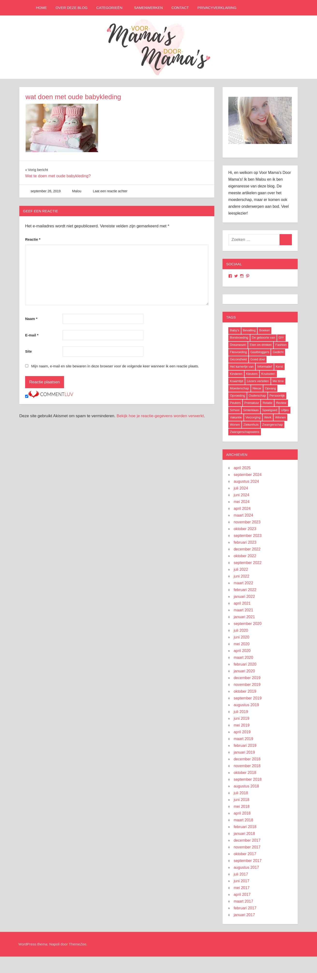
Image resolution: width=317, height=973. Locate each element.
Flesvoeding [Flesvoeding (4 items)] (238, 352)
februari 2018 (245, 827)
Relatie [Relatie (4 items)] (267, 403)
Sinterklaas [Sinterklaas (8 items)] (251, 410)
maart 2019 (243, 739)
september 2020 (248, 624)
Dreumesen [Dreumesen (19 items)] (238, 345)
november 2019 (247, 685)
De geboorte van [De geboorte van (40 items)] (263, 337)
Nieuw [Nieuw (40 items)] (256, 388)
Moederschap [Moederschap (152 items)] (239, 388)
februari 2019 (245, 745)
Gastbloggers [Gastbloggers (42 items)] (260, 352)
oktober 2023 (245, 529)
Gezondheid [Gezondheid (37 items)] (238, 359)
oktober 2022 (245, 556)
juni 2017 (241, 881)
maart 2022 (243, 583)
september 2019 (248, 698)
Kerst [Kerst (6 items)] (279, 366)
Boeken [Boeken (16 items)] (264, 330)
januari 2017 (244, 915)
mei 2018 (242, 806)
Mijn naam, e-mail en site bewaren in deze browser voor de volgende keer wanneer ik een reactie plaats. (115, 366)
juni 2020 (241, 637)
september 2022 (248, 563)
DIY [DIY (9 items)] (281, 337)
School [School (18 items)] (234, 410)
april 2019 (242, 732)
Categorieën (111, 8)
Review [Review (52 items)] (281, 403)
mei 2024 (242, 502)
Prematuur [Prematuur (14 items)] (251, 403)
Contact (180, 8)
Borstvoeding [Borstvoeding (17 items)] (239, 337)
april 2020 (242, 651)
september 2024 (248, 475)
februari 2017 (245, 908)
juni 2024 (241, 495)
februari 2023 (245, 542)
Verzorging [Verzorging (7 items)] (252, 417)
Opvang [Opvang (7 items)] (270, 388)
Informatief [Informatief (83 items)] (264, 366)
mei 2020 (242, 644)
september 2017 (248, 861)
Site (28, 351)
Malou (76, 191)
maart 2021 (243, 610)
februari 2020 (245, 664)
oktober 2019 (245, 691)
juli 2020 (241, 630)
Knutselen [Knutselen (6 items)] (268, 374)
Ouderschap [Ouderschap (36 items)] (257, 395)
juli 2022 (241, 569)
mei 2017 (242, 888)
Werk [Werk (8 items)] (267, 417)
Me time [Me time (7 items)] (278, 381)
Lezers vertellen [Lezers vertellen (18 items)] (258, 381)
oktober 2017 (245, 854)
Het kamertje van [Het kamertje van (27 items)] (241, 366)
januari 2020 (244, 671)
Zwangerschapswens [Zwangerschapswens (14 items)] (244, 432)
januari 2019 (244, 752)
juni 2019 (241, 718)
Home (41, 8)
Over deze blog (72, 8)
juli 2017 (241, 874)
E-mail (31, 335)
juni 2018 (241, 800)
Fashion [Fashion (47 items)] (281, 345)
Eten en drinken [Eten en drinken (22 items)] (261, 345)
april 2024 (242, 508)
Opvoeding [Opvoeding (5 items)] (237, 395)
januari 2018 (244, 834)
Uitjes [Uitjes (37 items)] (285, 410)
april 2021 (242, 603)
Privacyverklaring (216, 8)
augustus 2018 (246, 786)
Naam (31, 319)
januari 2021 (244, 617)
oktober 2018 (245, 773)
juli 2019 (241, 712)
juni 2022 (241, 576)
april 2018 (242, 813)
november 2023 (247, 522)
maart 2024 (243, 515)
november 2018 (247, 766)
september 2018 (248, 779)
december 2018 (247, 759)
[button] (62, 128)
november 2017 (247, 847)
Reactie (32, 239)
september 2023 (248, 536)
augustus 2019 (246, 705)
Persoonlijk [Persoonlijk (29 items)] (277, 395)
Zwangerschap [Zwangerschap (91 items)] (272, 424)
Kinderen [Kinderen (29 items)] (236, 374)
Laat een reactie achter (110, 191)
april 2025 (242, 468)
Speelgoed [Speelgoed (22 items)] (269, 410)
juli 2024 (241, 488)
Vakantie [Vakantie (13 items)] (236, 417)
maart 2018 (243, 820)
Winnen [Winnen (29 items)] (280, 417)
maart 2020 (243, 657)
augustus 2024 (246, 481)
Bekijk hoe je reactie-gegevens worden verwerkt (160, 416)
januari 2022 (244, 596)
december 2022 (247, 549)
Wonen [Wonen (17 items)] (235, 424)
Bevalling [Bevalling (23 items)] (249, 330)
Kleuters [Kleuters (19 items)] (252, 374)
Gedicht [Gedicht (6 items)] (278, 352)
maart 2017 (243, 901)
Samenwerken (148, 8)
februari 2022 (245, 590)
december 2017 (247, 840)
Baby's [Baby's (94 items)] (234, 330)
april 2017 (242, 894)
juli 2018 (241, 793)
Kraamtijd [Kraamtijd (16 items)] (236, 381)
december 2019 (247, 678)
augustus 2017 (246, 867)
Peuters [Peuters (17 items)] (235, 403)
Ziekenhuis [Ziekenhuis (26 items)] (251, 424)
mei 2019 (242, 725)
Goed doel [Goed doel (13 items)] (258, 359)
